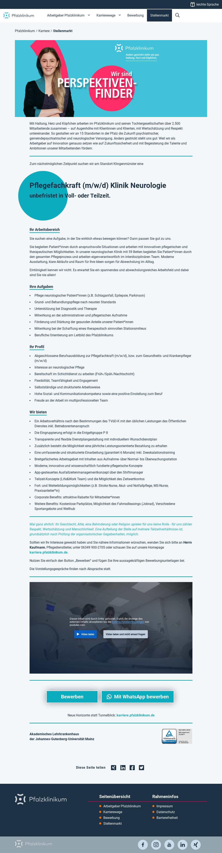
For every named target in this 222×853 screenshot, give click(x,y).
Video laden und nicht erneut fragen (125, 634)
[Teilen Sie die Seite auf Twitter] (141, 767)
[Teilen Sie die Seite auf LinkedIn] (122, 767)
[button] (177, 15)
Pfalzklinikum (25, 31)
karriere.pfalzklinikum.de (49, 552)
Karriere (44, 31)
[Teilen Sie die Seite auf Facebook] (132, 767)
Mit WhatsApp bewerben (141, 697)
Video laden (87, 634)
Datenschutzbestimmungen (128, 621)
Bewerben (72, 697)
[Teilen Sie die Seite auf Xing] (113, 767)
